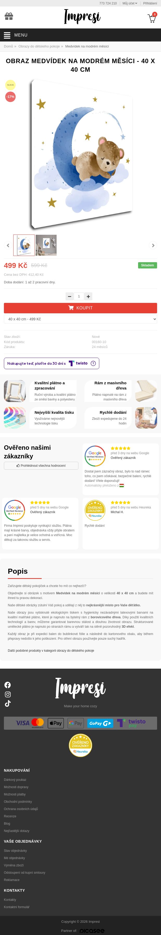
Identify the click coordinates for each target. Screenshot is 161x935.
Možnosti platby (15, 794)
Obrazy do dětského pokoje (39, 46)
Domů (8, 46)
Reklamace (12, 880)
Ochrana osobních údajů (21, 809)
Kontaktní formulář (16, 907)
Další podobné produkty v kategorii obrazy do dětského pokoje (51, 650)
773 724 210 (108, 3)
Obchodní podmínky (18, 802)
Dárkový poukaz (15, 780)
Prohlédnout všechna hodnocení (41, 466)
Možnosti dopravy (16, 787)
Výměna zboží (14, 865)
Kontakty (10, 900)
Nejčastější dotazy (16, 831)
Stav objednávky (15, 851)
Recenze (10, 816)
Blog (7, 823)
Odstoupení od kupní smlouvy (24, 872)
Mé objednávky (14, 858)
